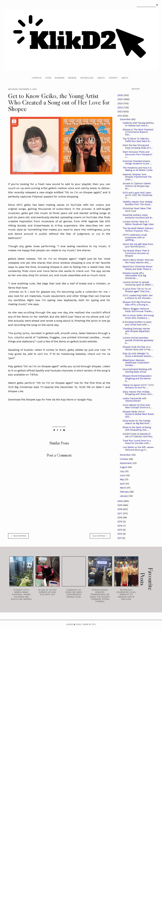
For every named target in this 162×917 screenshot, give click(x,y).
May (122, 479)
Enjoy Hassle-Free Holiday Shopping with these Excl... (138, 393)
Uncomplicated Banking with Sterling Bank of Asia (137, 370)
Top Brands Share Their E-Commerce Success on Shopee (136, 253)
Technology (87, 78)
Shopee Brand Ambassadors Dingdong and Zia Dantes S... (137, 378)
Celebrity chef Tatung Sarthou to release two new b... (138, 124)
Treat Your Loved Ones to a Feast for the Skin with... (137, 441)
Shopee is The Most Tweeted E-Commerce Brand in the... (138, 132)
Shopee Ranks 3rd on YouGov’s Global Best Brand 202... (138, 414)
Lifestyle (36, 78)
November (125, 455)
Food (48, 78)
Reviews (72, 78)
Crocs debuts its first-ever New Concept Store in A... (137, 406)
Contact (113, 78)
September (126, 463)
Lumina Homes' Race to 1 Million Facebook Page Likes (138, 222)
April (122, 483)
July (122, 471)
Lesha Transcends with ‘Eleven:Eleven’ (134, 399)
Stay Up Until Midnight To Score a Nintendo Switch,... (138, 354)
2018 (120, 509)
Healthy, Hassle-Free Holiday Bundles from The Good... (137, 203)
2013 (120, 530)
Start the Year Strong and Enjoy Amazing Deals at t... (138, 146)
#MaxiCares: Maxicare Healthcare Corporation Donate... (136, 362)
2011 (119, 538)
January (124, 496)
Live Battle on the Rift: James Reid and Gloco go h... (138, 448)
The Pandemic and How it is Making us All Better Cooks (138, 169)
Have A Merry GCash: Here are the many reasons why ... (138, 261)
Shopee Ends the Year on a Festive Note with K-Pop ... (138, 348)
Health (101, 78)
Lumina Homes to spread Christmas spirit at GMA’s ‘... (138, 283)
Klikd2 (69, 624)
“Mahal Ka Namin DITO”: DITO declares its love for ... (138, 386)
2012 (120, 534)
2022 (120, 111)
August (124, 467)
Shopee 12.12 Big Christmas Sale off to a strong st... (137, 303)
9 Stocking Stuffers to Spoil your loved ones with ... (137, 323)
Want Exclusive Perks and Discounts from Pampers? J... (137, 154)
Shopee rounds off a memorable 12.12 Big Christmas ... (134, 275)
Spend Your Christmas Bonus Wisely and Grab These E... (138, 267)
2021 (120, 116)
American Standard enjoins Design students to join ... (137, 162)
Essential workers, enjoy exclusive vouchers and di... (138, 216)
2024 (120, 103)
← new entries (18, 536)
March (123, 487)
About (125, 78)
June (123, 475)
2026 (120, 95)
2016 (120, 517)
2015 (120, 521)
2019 (120, 505)
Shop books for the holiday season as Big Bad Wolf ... (137, 422)
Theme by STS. (89, 624)
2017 (120, 513)
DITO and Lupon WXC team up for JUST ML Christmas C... (137, 195)
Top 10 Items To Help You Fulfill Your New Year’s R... (137, 139)
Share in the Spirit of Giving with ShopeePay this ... (137, 428)
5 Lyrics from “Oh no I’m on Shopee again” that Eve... (137, 290)
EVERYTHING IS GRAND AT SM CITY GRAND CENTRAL (138, 435)
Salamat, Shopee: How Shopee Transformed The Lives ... (137, 177)
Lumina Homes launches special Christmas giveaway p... (138, 340)
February (124, 492)
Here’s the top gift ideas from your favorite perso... (138, 245)
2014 (120, 526)
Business (59, 78)
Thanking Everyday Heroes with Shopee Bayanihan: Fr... (136, 331)
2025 (120, 99)
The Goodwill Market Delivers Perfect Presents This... (138, 229)
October (124, 459)
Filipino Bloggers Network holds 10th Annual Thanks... (138, 310)
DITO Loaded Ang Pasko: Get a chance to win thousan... (138, 296)
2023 (120, 107)
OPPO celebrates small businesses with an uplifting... (135, 237)
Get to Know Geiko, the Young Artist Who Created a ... (138, 316)
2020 (120, 501)
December (125, 119)
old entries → (100, 536)
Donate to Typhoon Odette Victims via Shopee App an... (137, 186)
